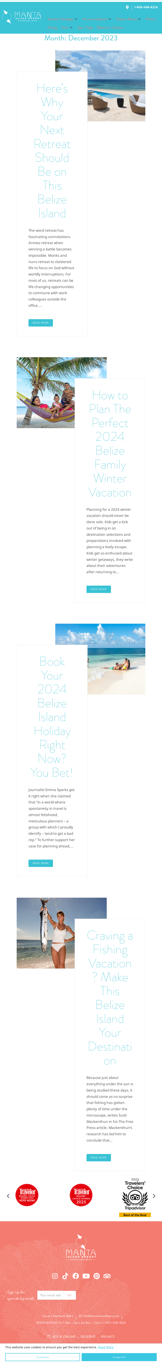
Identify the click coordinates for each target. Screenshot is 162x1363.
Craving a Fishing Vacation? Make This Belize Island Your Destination (110, 997)
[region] (81, 1353)
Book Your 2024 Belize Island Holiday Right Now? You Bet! (52, 717)
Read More (105, 1347)
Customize (42, 1357)
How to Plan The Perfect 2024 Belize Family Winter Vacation (110, 443)
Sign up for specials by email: (21, 1295)
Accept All (119, 1357)
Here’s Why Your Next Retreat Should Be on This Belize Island (52, 150)
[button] (62, 19)
